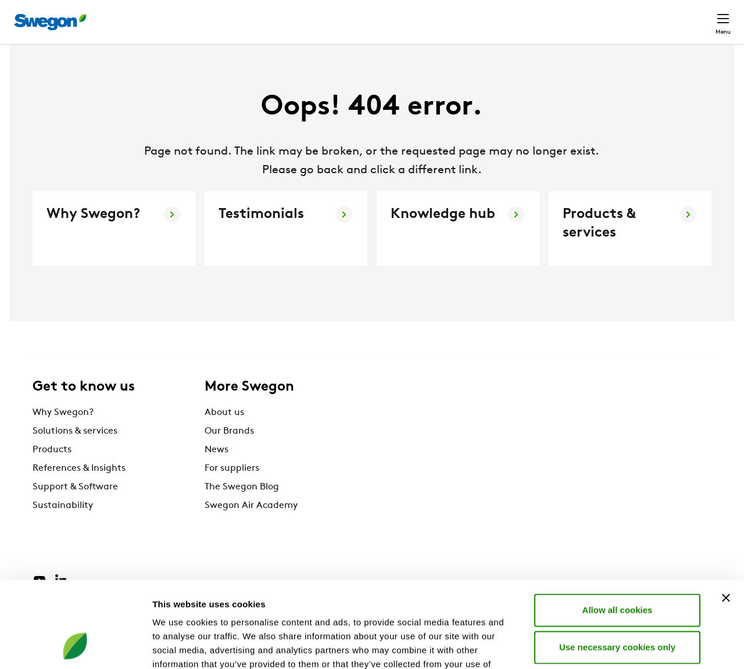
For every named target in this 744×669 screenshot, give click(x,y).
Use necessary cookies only (617, 568)
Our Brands (229, 452)
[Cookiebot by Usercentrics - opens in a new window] (75, 646)
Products (52, 471)
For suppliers (232, 490)
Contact (702, 16)
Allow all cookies (617, 531)
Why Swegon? (63, 434)
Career (566, 16)
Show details (610, 646)
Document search (496, 16)
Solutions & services (75, 452)
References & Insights (79, 490)
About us (224, 434)
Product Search (400, 16)
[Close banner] (726, 519)
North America (630, 16)
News (216, 471)
